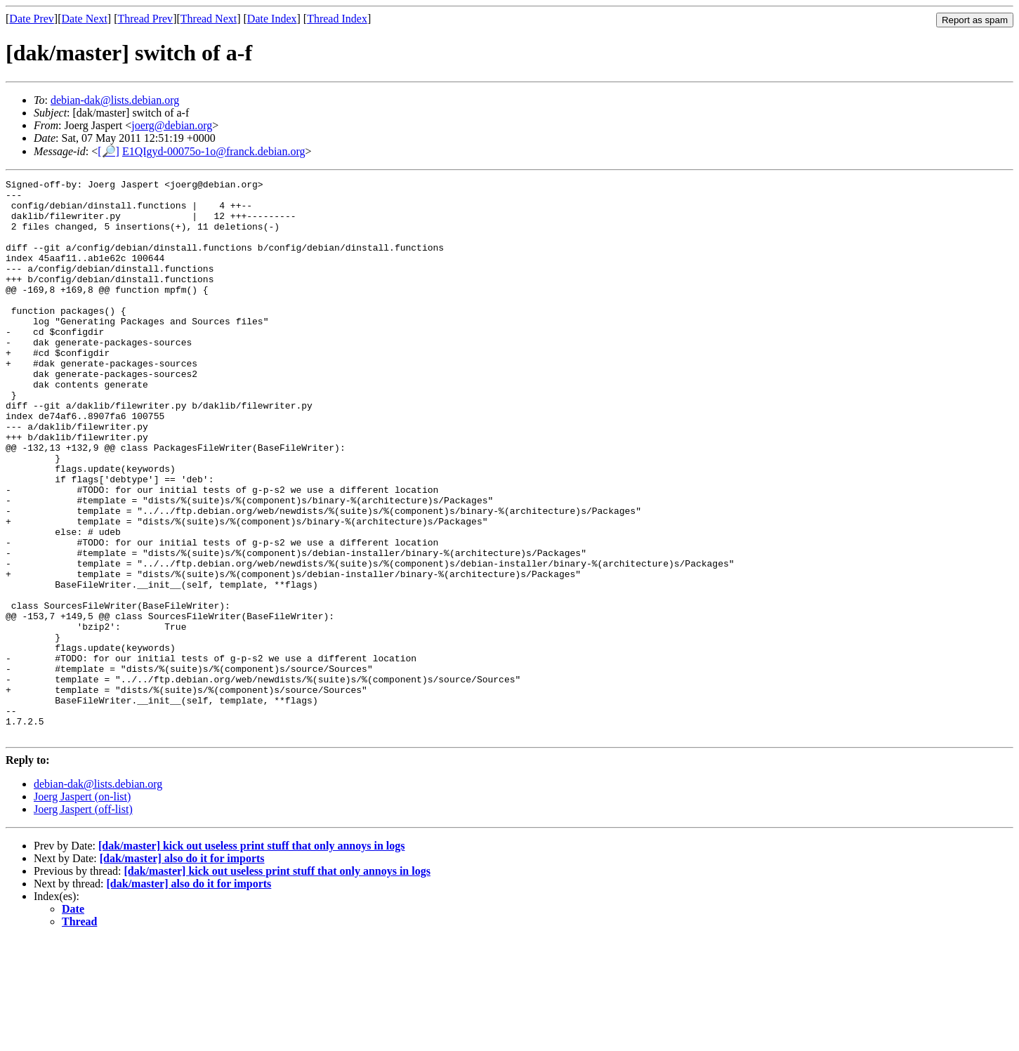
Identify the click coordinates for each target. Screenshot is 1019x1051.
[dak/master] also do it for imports (182, 970)
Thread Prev (145, 19)
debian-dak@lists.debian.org (115, 100)
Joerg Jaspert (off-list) (83, 921)
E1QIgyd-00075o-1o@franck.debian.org (213, 151)
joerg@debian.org (171, 125)
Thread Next (208, 19)
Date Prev (31, 19)
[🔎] (108, 151)
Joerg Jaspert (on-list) (82, 908)
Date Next (84, 19)
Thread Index (337, 19)
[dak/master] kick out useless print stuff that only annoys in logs (251, 957)
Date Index (272, 19)
